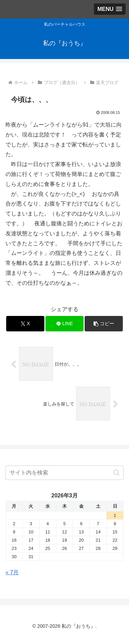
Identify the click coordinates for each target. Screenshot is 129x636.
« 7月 (12, 572)
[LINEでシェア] (64, 323)
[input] (64, 473)
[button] (104, 323)
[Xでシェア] (25, 323)
